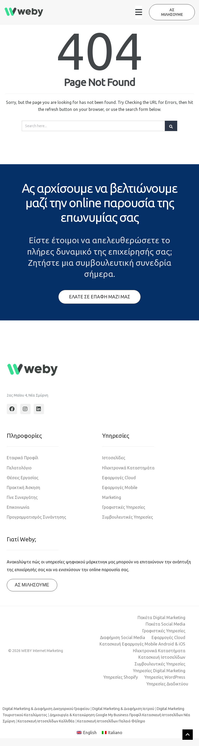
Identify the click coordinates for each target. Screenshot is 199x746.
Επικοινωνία (18, 507)
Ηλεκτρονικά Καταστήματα (159, 650)
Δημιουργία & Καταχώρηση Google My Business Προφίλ (95, 715)
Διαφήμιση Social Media (122, 637)
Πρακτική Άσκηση (23, 487)
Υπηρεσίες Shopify (120, 677)
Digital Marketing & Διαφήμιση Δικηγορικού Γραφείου (46, 709)
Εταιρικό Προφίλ (22, 457)
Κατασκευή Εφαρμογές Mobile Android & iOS (142, 644)
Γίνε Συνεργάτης (22, 497)
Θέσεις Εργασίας (22, 477)
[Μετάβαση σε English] (86, 732)
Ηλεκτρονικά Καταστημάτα (128, 467)
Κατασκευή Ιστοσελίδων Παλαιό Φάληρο (111, 721)
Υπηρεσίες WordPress (164, 677)
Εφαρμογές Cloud (119, 477)
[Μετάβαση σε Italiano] (112, 732)
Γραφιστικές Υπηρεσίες (123, 507)
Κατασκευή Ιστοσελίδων (161, 657)
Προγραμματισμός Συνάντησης (36, 517)
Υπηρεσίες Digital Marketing (159, 670)
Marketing (111, 497)
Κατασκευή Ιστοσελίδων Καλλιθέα (46, 721)
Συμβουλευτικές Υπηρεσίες (127, 517)
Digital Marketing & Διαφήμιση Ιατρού (123, 709)
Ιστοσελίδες (113, 457)
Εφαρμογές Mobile (119, 487)
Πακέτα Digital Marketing (161, 617)
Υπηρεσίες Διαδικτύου (167, 684)
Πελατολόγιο (19, 467)
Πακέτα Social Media (165, 624)
